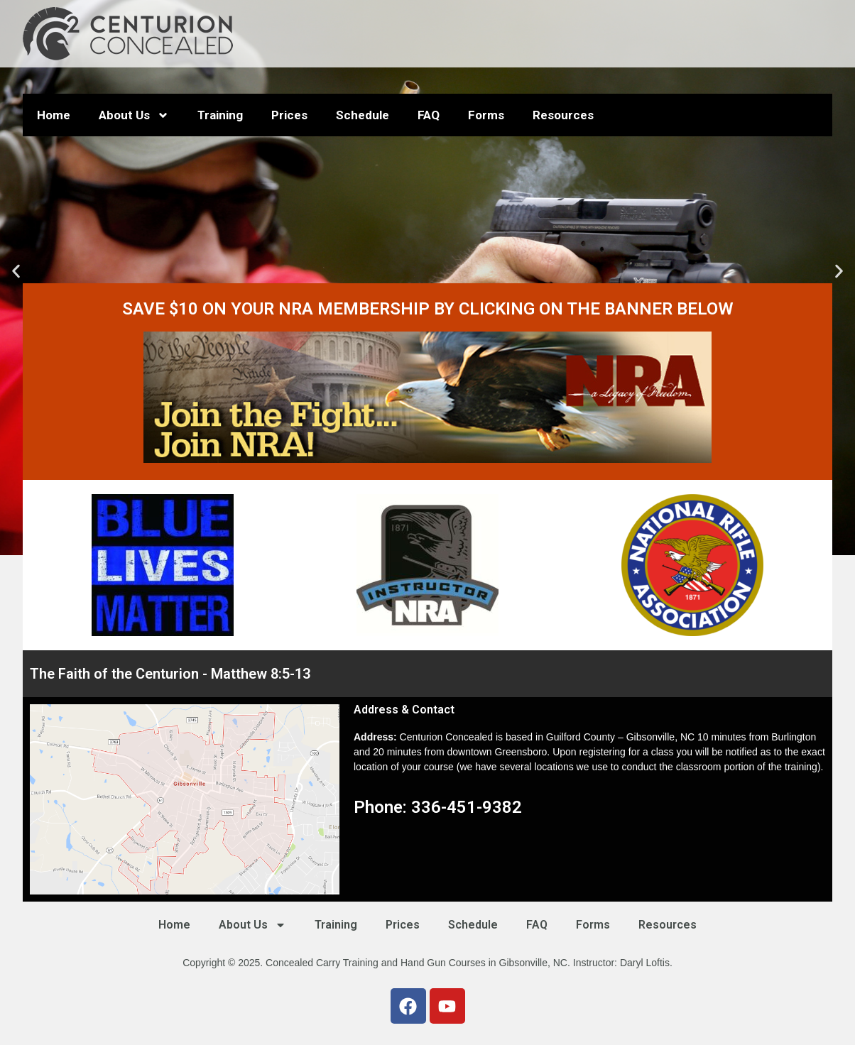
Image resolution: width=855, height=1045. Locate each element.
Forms (486, 115)
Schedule (362, 115)
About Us (134, 115)
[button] (16, 271)
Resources (563, 115)
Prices (289, 115)
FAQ (429, 115)
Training (220, 115)
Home (53, 115)
